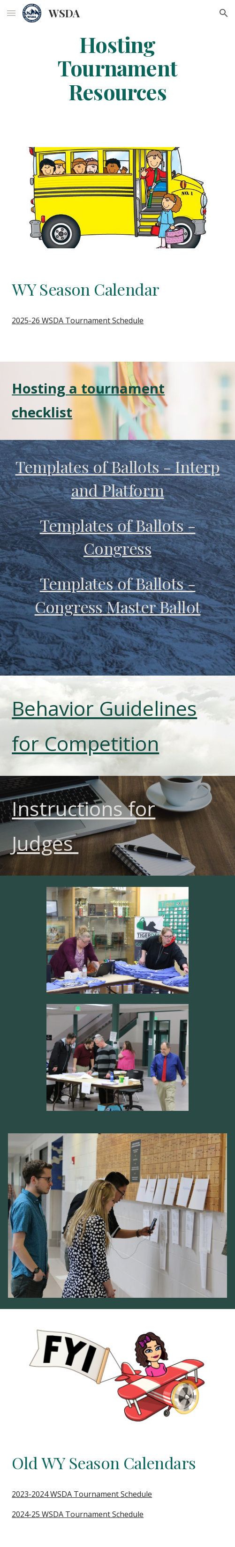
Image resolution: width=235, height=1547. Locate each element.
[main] (117, 67)
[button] (11, 13)
